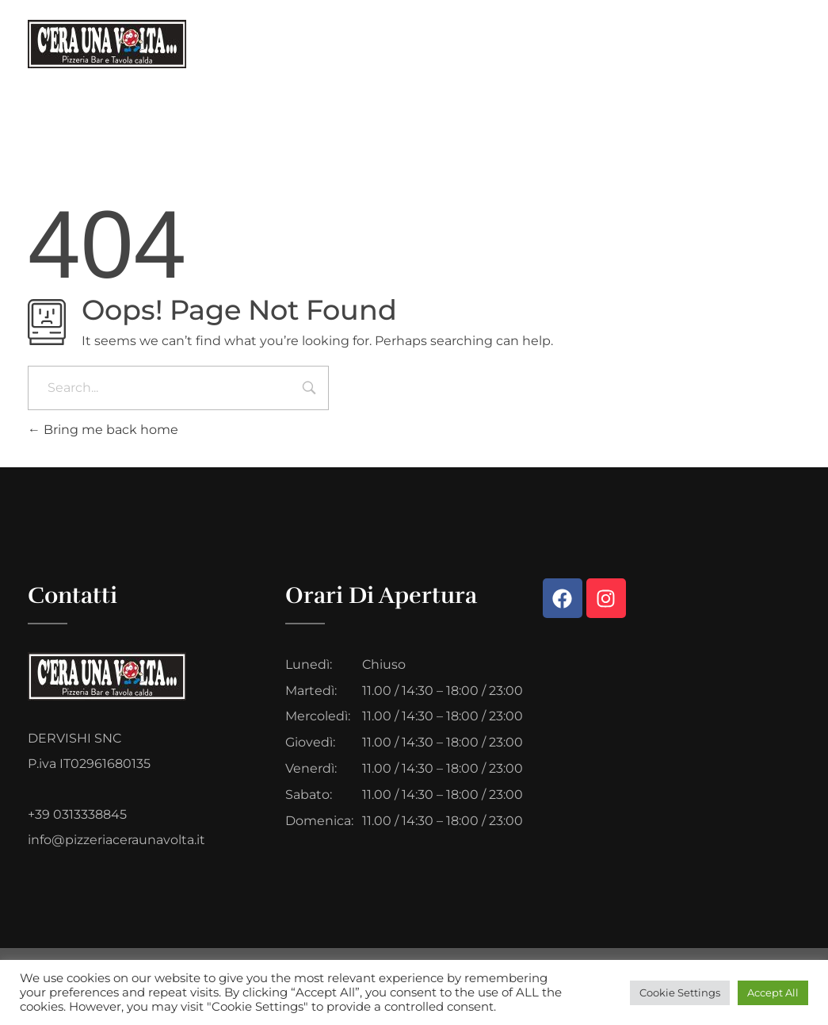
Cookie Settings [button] (679, 992)
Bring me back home (103, 429)
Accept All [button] (773, 992)
